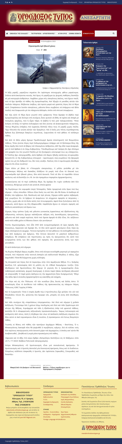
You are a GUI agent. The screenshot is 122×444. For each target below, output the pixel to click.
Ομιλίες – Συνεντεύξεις (51, 412)
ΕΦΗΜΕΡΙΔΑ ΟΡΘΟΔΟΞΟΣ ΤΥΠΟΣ (95, 2)
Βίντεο (63, 419)
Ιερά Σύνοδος (65, 417)
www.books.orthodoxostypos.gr (17, 410)
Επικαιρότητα (88, 33)
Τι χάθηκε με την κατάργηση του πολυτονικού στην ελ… (104, 83)
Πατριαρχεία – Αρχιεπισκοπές (42, 33)
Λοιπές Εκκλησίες (67, 402)
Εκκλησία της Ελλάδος (19, 33)
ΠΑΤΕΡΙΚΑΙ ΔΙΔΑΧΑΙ (103, 140)
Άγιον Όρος (62, 33)
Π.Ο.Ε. (45, 399)
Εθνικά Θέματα (75, 33)
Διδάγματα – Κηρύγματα (51, 414)
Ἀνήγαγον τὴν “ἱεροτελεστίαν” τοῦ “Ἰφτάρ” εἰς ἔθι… (103, 68)
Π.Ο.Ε (80, 2)
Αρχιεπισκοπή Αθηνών (68, 414)
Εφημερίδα (47, 394)
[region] (95, 17)
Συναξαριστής (48, 404)
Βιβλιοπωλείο (48, 397)
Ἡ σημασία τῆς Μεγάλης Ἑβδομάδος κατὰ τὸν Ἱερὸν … (105, 98)
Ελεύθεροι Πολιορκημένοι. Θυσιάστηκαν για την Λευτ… (103, 52)
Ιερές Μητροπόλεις (67, 399)
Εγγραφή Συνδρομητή (70, 2)
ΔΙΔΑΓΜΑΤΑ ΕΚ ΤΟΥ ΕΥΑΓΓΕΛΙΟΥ (103, 128)
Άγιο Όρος (64, 412)
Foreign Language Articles (52, 419)
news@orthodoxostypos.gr (91, 433)
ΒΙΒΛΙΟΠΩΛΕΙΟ (112, 2)
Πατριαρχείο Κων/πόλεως (70, 397)
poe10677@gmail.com (27, 417)
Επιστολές (46, 417)
